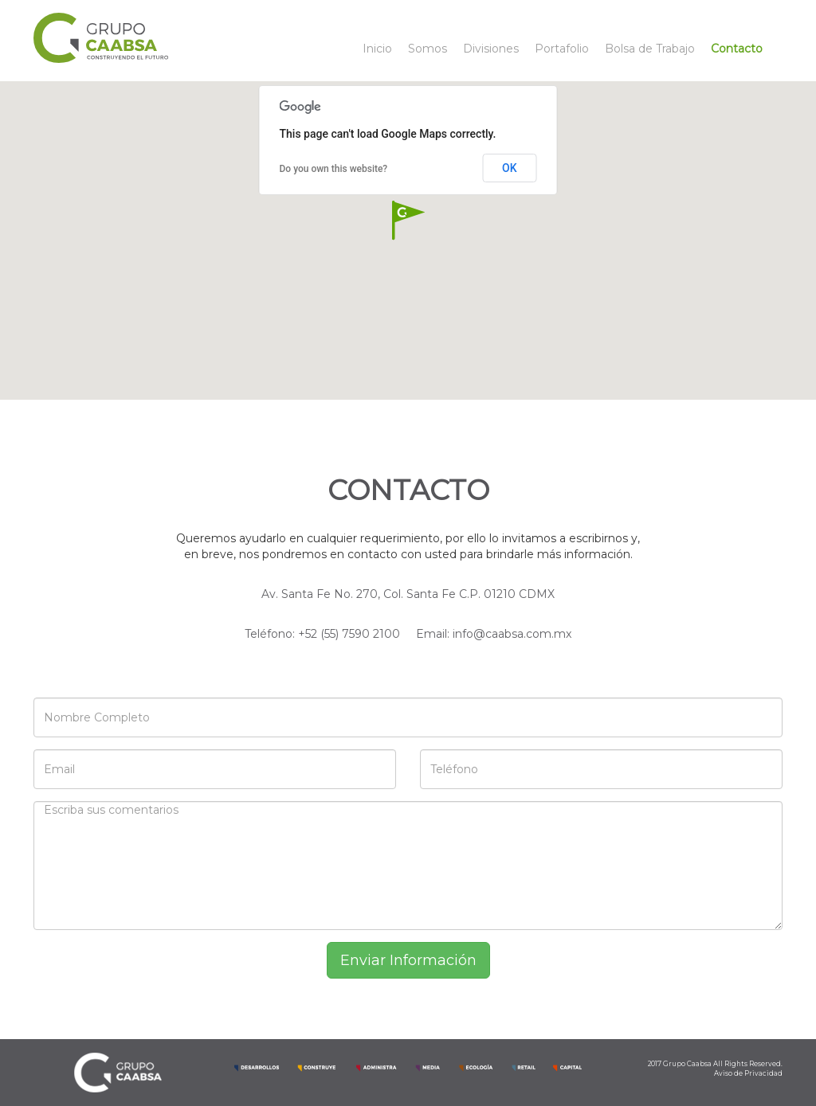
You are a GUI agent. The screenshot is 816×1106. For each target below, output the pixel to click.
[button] (408, 220)
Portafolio (562, 48)
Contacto (737, 48)
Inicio (377, 48)
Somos (427, 48)
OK (509, 168)
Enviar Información (408, 960)
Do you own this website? (334, 168)
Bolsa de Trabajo (650, 48)
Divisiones (491, 48)
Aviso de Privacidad (748, 1073)
